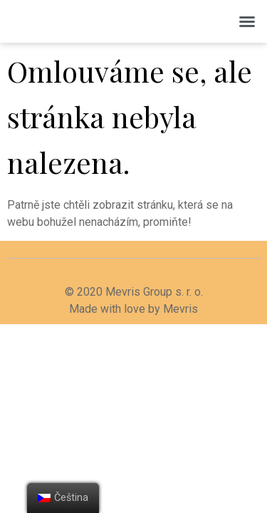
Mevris (180, 309)
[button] (247, 21)
